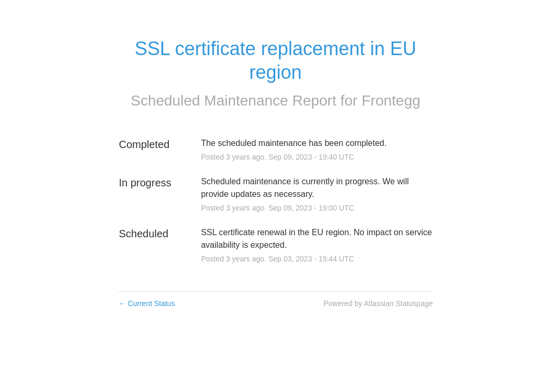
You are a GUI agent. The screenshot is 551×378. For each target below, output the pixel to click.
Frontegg (391, 100)
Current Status (146, 303)
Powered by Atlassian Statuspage (378, 303)
